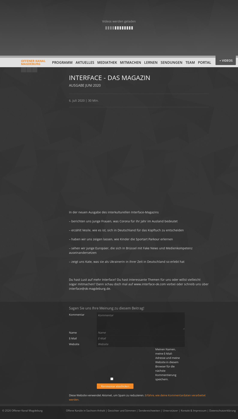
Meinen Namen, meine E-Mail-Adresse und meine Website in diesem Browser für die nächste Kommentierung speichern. (167, 364)
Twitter (34, 69)
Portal (204, 62)
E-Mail (73, 338)
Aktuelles (85, 62)
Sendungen (172, 62)
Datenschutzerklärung (222, 410)
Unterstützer (170, 410)
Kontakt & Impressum (194, 410)
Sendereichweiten (149, 410)
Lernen (151, 62)
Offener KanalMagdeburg (24, 64)
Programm (62, 62)
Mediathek (107, 62)
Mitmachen (130, 62)
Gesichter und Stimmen (122, 410)
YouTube (23, 69)
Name (73, 332)
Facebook (29, 69)
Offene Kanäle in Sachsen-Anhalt (85, 410)
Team (190, 62)
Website (74, 344)
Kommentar (76, 314)
